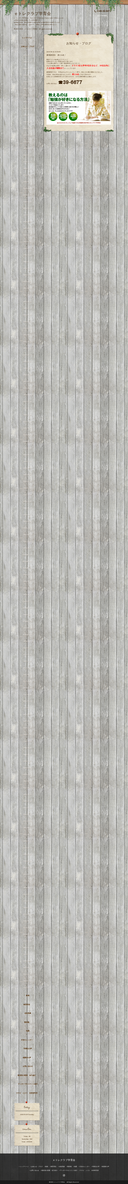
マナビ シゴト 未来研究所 (27, 1093)
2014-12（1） (28, 868)
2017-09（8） (28, 674)
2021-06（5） (28, 375)
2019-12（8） (28, 495)
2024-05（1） (28, 182)
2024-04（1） (28, 188)
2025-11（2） (28, 95)
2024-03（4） (28, 195)
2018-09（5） (28, 595)
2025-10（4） (28, 102)
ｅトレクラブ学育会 (34, 13)
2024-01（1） (28, 202)
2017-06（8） (28, 694)
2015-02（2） (28, 861)
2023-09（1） (28, 208)
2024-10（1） (28, 168)
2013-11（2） (28, 948)
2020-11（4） (28, 421)
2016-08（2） (28, 754)
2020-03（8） (28, 475)
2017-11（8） (28, 661)
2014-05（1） (28, 914)
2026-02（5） (28, 75)
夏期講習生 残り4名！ (56, 55)
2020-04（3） (28, 468)
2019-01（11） (28, 568)
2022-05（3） (28, 308)
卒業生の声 (28, 1049)
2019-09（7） (28, 515)
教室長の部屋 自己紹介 (27, 1075)
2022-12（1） (28, 262)
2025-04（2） (28, 135)
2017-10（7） (28, 668)
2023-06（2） (28, 222)
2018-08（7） (28, 601)
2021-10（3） (28, 348)
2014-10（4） (28, 881)
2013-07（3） (28, 961)
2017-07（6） (28, 688)
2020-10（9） (28, 428)
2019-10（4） (28, 508)
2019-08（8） (28, 521)
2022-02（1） (28, 328)
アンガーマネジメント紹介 (28, 1084)
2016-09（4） (28, 748)
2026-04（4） (28, 62)
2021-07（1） (28, 368)
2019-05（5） (28, 541)
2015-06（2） (28, 834)
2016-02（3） (28, 788)
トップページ (27, 38)
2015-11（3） (28, 808)
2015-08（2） (28, 828)
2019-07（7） (28, 528)
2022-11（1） (28, 268)
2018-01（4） (28, 648)
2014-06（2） (28, 908)
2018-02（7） (28, 641)
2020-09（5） (28, 435)
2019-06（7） (28, 535)
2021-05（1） (28, 381)
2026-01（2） (28, 82)
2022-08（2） (28, 288)
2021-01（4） (28, 408)
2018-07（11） (28, 608)
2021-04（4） (28, 388)
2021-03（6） (28, 395)
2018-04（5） (28, 628)
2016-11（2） (28, 734)
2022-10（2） (28, 275)
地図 (27, 1031)
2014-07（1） (28, 901)
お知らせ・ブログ (27, 46)
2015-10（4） (28, 814)
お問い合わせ (28, 1066)
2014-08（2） (28, 894)
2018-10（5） (28, 588)
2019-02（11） (28, 561)
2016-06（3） (28, 768)
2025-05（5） (28, 128)
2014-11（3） (28, 874)
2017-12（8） (28, 654)
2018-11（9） (28, 581)
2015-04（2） (28, 848)
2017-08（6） (28, 681)
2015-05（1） (28, 841)
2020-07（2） (28, 448)
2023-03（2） (28, 242)
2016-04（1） (28, 781)
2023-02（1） (28, 248)
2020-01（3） (28, 488)
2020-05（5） (28, 461)
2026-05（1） (28, 55)
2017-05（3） (28, 701)
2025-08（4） (28, 108)
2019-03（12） (28, 555)
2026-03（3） (28, 68)
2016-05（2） (28, 774)
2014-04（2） (28, 921)
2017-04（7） (28, 708)
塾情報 (26, 1022)
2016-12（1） (28, 728)
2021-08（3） (28, 361)
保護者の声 (27, 1058)
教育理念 (27, 1004)
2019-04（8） (28, 548)
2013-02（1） (28, 987)
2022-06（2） (28, 301)
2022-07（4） (28, 295)
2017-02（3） (28, 721)
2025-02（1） (28, 148)
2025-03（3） (28, 142)
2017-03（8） (28, 714)
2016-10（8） (28, 741)
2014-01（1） (28, 934)
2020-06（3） (28, 455)
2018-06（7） (28, 615)
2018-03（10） (28, 634)
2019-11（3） (28, 501)
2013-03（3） (28, 981)
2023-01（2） (28, 255)
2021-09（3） (28, 355)
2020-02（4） (28, 481)
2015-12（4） (28, 801)
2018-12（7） (28, 575)
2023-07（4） (28, 215)
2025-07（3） (28, 115)
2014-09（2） (28, 888)
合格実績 (27, 1013)
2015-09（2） (28, 821)
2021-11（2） (28, 341)
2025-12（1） (28, 88)
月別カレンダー (27, 1040)
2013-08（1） (28, 954)
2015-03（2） (28, 854)
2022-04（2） (28, 315)
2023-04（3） (28, 235)
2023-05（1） (28, 228)
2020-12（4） (28, 415)
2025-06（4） (28, 122)
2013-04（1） (28, 974)
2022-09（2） (28, 282)
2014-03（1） (28, 928)
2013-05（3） (28, 967)
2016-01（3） (28, 794)
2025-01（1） (28, 155)
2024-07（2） (28, 175)
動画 (27, 995)
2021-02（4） (28, 401)
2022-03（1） (28, 321)
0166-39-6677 (102, 11)
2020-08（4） (28, 441)
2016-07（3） (28, 761)
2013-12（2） (28, 941)
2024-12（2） (28, 162)
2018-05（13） (28, 621)
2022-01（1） (28, 335)
